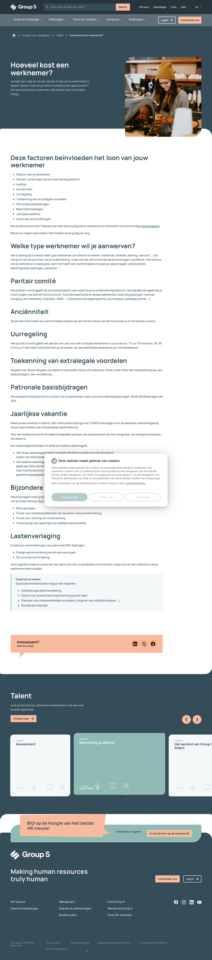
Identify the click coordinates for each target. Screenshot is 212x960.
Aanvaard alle (69, 497)
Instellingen (143, 497)
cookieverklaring (135, 483)
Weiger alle (106, 497)
